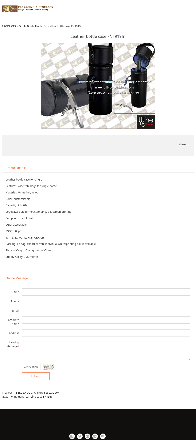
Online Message (17, 278)
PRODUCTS (9, 26)
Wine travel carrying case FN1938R (32, 396)
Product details (16, 168)
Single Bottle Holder (31, 26)
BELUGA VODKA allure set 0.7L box (37, 392)
